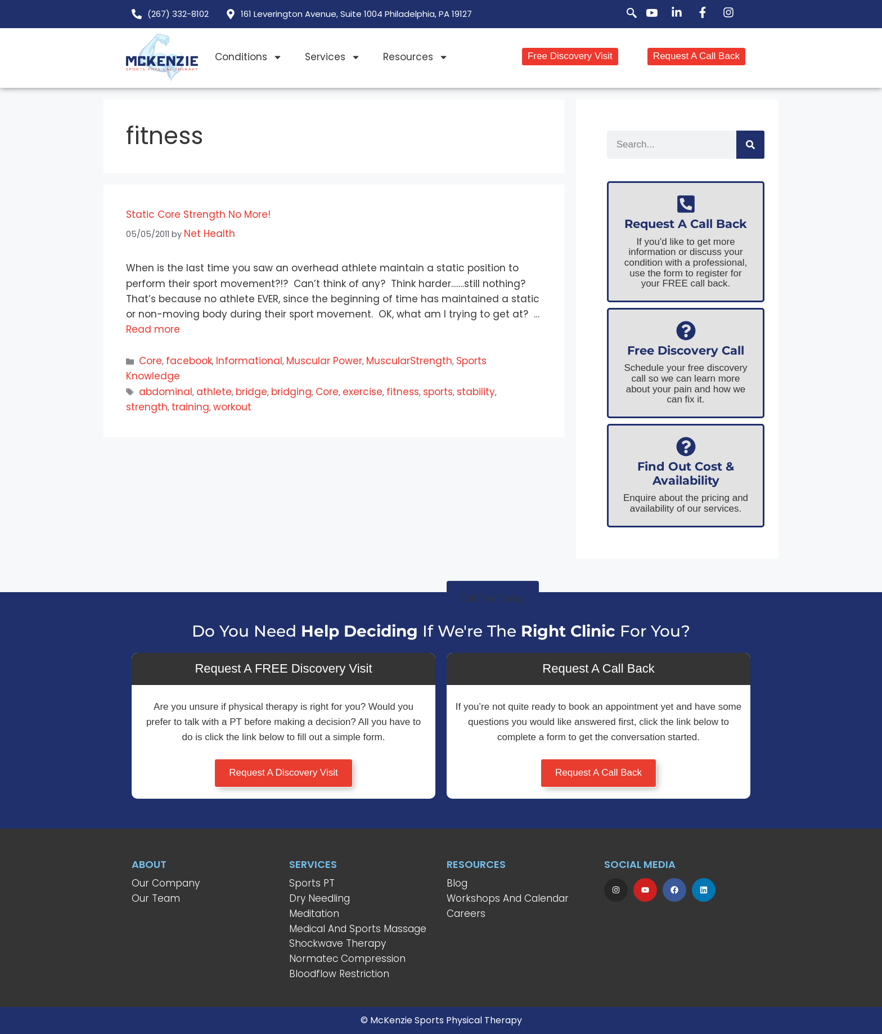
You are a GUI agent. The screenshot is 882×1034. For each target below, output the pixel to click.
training (190, 407)
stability (476, 392)
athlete (214, 392)
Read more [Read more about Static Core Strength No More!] (153, 329)
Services (333, 57)
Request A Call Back (685, 224)
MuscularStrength (409, 361)
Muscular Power (324, 361)
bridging (291, 392)
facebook (189, 361)
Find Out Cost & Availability (685, 473)
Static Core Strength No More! (198, 214)
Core (150, 361)
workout (232, 407)
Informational (249, 361)
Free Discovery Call (685, 350)
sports (438, 392)
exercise (362, 392)
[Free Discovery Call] (686, 331)
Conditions (248, 57)
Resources (415, 57)
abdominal (165, 392)
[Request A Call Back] (686, 204)
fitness (402, 392)
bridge (251, 392)
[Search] (750, 145)
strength (147, 407)
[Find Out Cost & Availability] (686, 446)
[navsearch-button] (625, 14)
